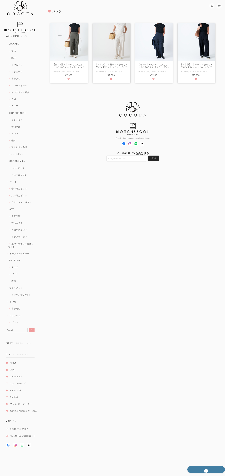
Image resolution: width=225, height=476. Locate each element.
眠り (13, 58)
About (13, 363)
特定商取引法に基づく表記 (23, 411)
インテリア (17, 120)
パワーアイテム (19, 85)
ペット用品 (17, 154)
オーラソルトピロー (19, 253)
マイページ (15, 390)
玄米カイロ (17, 223)
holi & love (14, 260)
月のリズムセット (20, 230)
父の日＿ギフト (19, 195)
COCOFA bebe (17, 161)
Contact (14, 397)
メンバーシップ (18, 383)
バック (14, 274)
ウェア (14, 106)
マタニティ (17, 71)
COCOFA (14, 44)
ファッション (16, 315)
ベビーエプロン (19, 175)
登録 (154, 158)
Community (16, 376)
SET (11, 209)
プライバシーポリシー (21, 404)
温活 (13, 51)
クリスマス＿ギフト (21, 202)
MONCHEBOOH (17, 113)
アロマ (14, 133)
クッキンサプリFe (20, 295)
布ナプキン (17, 78)
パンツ (14, 322)
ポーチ (14, 267)
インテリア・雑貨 (20, 92)
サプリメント (16, 288)
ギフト (13, 181)
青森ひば (15, 127)
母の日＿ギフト (19, 188)
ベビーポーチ (18, 168)
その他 (12, 301)
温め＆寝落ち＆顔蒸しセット (21, 245)
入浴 (13, 99)
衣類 (13, 281)
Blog (12, 369)
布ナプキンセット (20, 237)
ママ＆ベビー (18, 65)
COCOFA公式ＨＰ (19, 429)
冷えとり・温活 (19, 147)
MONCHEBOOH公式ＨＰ (23, 436)
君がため (15, 308)
